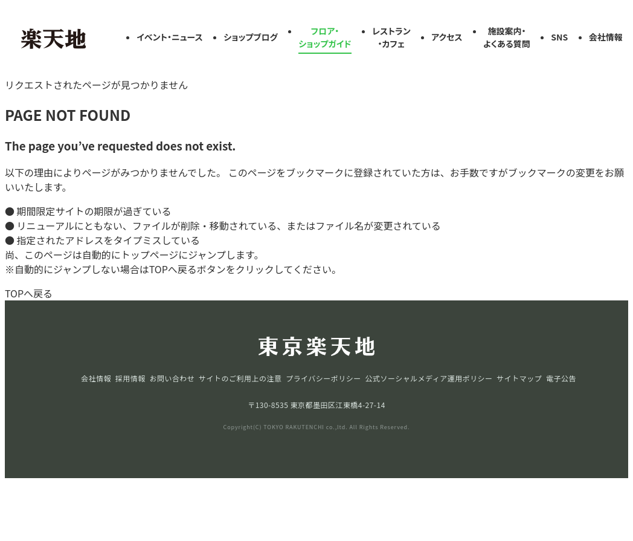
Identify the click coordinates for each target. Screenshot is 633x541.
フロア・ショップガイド (324, 37)
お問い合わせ (171, 378)
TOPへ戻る (29, 293)
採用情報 (130, 378)
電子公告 (561, 378)
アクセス (446, 37)
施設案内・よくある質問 (506, 37)
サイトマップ (519, 378)
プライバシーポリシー (323, 378)
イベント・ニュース (170, 37)
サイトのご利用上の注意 (240, 378)
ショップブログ (250, 37)
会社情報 (606, 37)
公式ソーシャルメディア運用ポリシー (428, 378)
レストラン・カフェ (391, 37)
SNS (559, 37)
